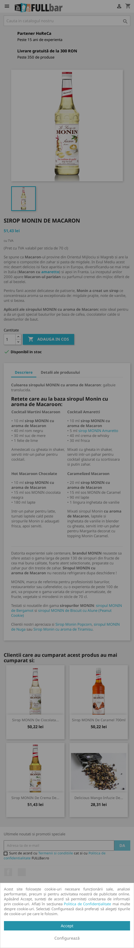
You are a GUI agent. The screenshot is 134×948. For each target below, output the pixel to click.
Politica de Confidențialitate (87, 903)
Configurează (67, 938)
